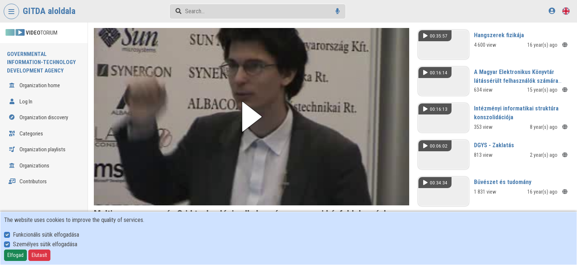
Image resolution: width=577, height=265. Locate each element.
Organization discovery (38, 117)
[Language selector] (566, 11)
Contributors (27, 181)
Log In (20, 101)
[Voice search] (338, 11)
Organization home (34, 85)
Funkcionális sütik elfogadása (46, 234)
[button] (251, 116)
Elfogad (15, 255)
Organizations (28, 165)
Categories (25, 133)
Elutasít (39, 255)
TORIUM (31, 32)
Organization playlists (37, 149)
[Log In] (552, 11)
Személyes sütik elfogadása (45, 244)
